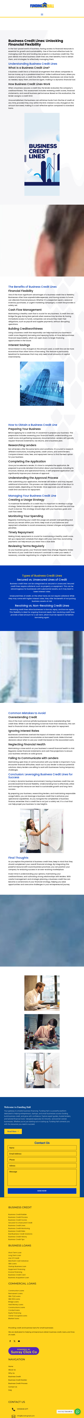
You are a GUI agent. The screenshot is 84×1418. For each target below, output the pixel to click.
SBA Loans (12, 1263)
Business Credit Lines (16, 1225)
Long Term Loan (14, 1255)
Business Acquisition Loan (18, 1277)
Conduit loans (14, 1310)
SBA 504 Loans (14, 1299)
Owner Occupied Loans (17, 1316)
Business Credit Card (16, 1275)
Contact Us (12, 1387)
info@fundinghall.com (26, 1416)
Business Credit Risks (16, 1231)
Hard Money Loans (15, 1304)
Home (10, 1366)
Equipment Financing (16, 1269)
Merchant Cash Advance (18, 1261)
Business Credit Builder (17, 1214)
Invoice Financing (15, 1272)
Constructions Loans (16, 1307)
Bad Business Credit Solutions (20, 1234)
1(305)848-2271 (22, 1409)
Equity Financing (14, 1313)
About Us (12, 1370)
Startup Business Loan (17, 1266)
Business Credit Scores (17, 1220)
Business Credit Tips (16, 1239)
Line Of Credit (13, 1258)
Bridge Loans (13, 1302)
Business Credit (14, 1377)
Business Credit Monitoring (19, 1228)
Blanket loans (13, 1318)
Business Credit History (17, 1236)
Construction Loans (16, 1290)
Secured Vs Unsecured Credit (20, 1223)
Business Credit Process (18, 1217)
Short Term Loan (14, 1252)
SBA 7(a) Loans (14, 1296)
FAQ (10, 1390)
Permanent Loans (15, 1293)
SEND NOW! (42, 1191)
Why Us (11, 1373)
